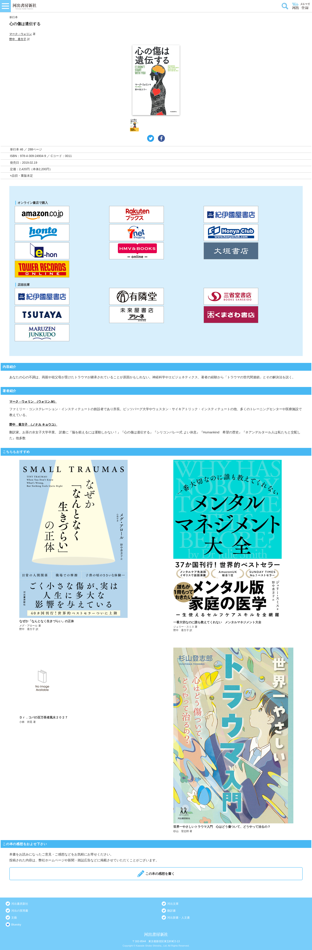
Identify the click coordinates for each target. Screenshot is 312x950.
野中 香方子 (17, 39)
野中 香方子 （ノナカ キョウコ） (33, 424)
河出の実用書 (19, 910)
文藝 (14, 917)
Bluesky (16, 924)
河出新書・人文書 (178, 917)
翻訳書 (171, 910)
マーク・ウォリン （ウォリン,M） (33, 401)
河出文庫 (173, 903)
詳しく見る (79, 546)
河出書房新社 (19, 903)
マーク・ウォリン (20, 34)
